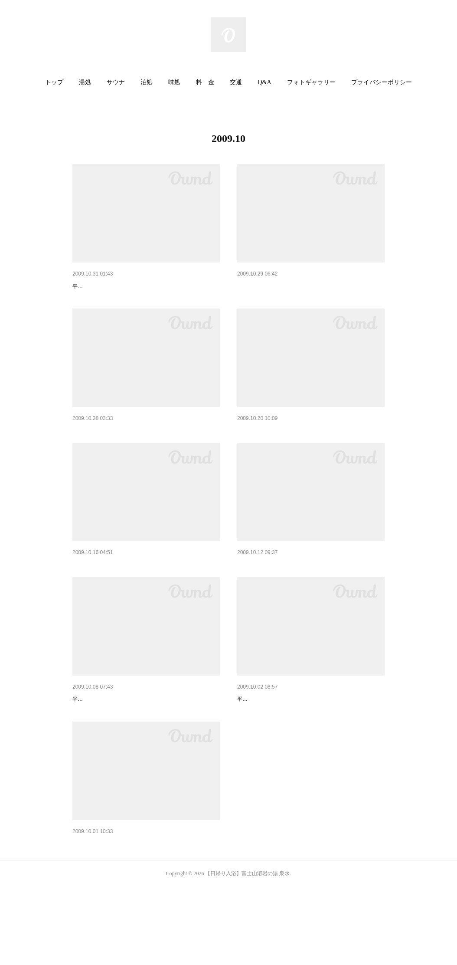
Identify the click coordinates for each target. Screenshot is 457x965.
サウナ (116, 82)
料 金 (205, 82)
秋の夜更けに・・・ (99, 598)
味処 (174, 82)
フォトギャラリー (311, 82)
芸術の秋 (84, 910)
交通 (236, 82)
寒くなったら (255, 453)
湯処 (85, 82)
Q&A (264, 82)
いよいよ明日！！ (261, 743)
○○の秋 (82, 743)
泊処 (146, 82)
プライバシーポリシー (381, 82)
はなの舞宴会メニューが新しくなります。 (295, 286)
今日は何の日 (90, 286)
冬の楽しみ (87, 453)
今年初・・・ (255, 598)
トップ (54, 82)
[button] (54, 82)
